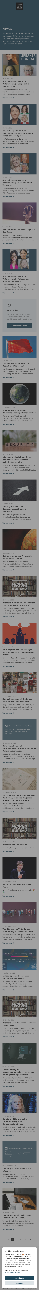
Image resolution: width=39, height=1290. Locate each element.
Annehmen (19, 1278)
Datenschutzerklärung (12, 1272)
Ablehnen (19, 1283)
